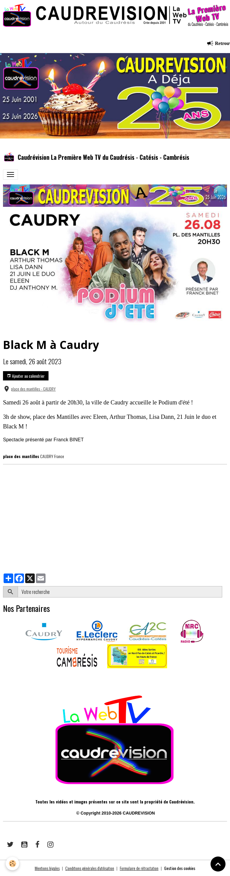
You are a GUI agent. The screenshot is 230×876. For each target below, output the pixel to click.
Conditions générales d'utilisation (89, 868)
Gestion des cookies (179, 868)
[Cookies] (12, 863)
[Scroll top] (218, 864)
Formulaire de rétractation (139, 868)
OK (224, 591)
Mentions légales (47, 868)
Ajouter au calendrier (26, 376)
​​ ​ (3, 676)
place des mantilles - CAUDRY (33, 389)
